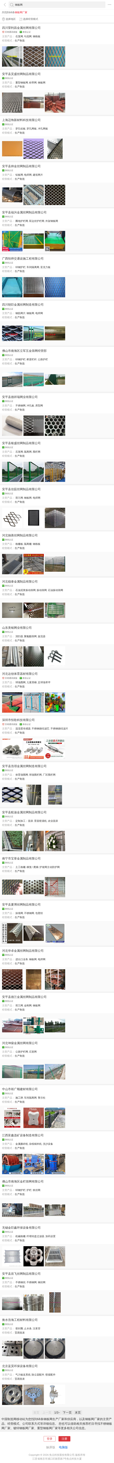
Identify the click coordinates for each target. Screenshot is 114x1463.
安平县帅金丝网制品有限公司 (21, 166)
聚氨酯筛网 (30, 636)
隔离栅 (28, 543)
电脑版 (63, 1447)
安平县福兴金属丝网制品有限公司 (24, 212)
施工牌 (19, 1097)
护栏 (29, 1190)
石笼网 (19, 36)
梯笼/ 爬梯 (32, 867)
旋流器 (41, 636)
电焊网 (28, 174)
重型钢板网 (21, 82)
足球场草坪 (44, 682)
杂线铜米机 (35, 1143)
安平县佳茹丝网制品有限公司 (21, 489)
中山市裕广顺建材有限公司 (20, 1089)
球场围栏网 (35, 774)
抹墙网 (19, 913)
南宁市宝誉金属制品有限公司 (21, 858)
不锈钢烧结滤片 (59, 728)
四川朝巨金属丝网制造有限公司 (23, 304)
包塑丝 (39, 913)
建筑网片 (38, 174)
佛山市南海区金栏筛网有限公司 (23, 1181)
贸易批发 (20, 1332)
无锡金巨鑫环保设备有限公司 (21, 1227)
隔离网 (28, 451)
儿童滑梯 (32, 682)
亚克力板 (45, 267)
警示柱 (41, 1097)
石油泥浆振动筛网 (25, 590)
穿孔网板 (32, 128)
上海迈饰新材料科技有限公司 (21, 120)
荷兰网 (19, 497)
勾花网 (28, 36)
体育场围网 (21, 774)
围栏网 (36, 451)
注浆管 (36, 1328)
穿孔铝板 (20, 128)
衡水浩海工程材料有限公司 (20, 1320)
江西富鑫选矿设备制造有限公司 (23, 1135)
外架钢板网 (51, 220)
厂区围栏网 (49, 774)
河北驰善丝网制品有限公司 (20, 535)
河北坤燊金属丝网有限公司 (20, 1043)
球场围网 (20, 682)
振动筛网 (42, 590)
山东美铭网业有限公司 (17, 627)
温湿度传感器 (23, 728)
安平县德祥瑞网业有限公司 (20, 397)
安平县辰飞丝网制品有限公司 (21, 1273)
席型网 (39, 405)
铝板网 (19, 174)
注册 (64, 1438)
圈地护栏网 (21, 220)
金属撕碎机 (21, 1143)
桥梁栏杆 (32, 359)
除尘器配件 (38, 1374)
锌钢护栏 (20, 267)
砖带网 (33, 82)
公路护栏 (43, 359)
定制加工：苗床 (24, 820)
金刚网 (28, 1005)
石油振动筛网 (55, 590)
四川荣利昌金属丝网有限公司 (21, 28)
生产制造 (20, 40)
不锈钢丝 (20, 1282)
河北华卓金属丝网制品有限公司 (23, 950)
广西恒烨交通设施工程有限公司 (23, 258)
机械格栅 (20, 1236)
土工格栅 (20, 867)
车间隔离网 (33, 267)
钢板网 (41, 82)
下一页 (67, 1412)
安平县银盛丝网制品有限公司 (21, 443)
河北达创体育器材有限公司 (20, 674)
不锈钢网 (20, 405)
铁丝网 (36, 1190)
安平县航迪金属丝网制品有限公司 (24, 812)
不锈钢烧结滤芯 (40, 728)
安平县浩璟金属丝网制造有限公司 (24, 766)
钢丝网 (41, 1282)
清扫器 (19, 636)
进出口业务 (21, 959)
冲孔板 (30, 405)
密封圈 (19, 1328)
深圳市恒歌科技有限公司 (18, 720)
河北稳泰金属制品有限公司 (20, 581)
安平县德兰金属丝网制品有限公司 (24, 997)
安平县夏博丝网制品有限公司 (21, 904)
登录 (49, 1438)
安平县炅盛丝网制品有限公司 (21, 74)
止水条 (28, 1328)
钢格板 (36, 36)
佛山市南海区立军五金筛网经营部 (24, 351)
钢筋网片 (20, 313)
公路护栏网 (21, 1051)
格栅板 (19, 543)
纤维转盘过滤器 (35, 1236)
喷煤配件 (50, 1374)
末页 (78, 1412)
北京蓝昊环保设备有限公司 (20, 1366)
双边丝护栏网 (36, 220)
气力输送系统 (23, 1374)
